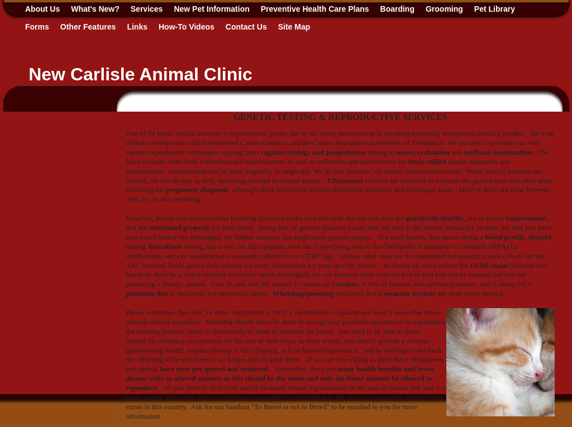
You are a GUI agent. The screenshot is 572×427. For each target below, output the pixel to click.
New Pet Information (211, 8)
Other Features (88, 26)
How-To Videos (186, 26)
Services (147, 8)
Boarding (397, 8)
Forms (37, 26)
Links (137, 26)
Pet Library (494, 8)
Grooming (444, 8)
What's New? (95, 8)
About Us (42, 8)
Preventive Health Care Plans (315, 8)
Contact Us (246, 26)
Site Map (294, 26)
